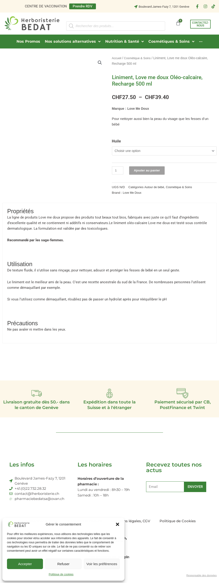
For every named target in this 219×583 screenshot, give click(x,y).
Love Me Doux (139, 108)
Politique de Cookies (178, 524)
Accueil (117, 58)
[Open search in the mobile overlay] (115, 26)
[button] (117, 524)
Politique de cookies (61, 574)
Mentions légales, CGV (130, 524)
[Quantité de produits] (118, 171)
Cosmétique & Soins (139, 58)
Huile (116, 141)
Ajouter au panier (149, 171)
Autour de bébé (155, 188)
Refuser (63, 564)
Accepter (25, 564)
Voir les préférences (101, 564)
